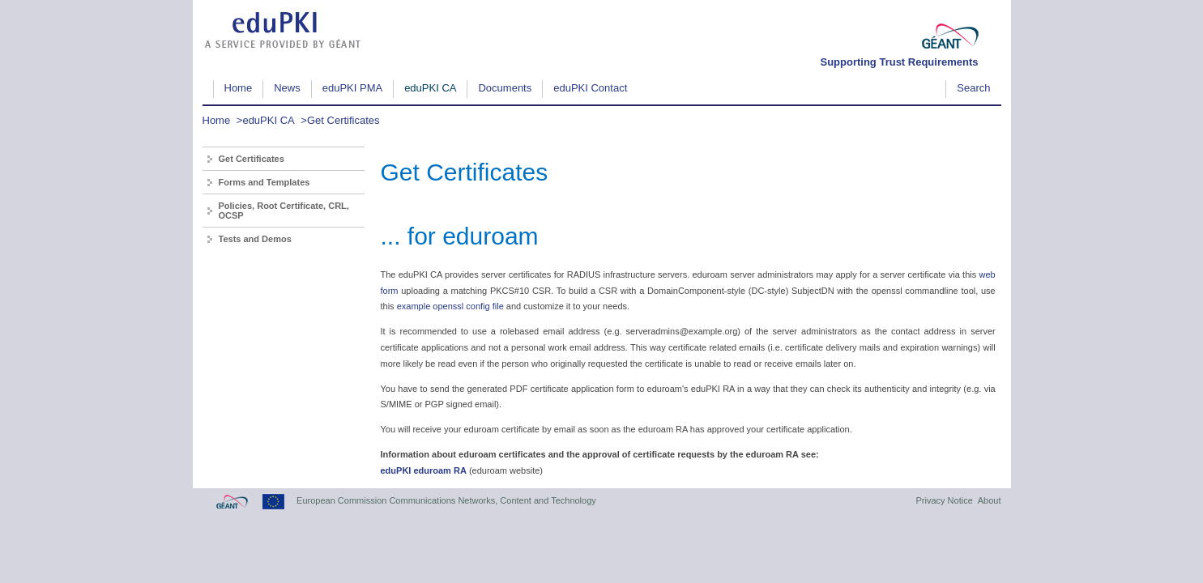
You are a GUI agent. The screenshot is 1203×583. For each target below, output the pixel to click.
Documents (504, 88)
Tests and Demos (255, 239)
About (989, 500)
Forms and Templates (264, 182)
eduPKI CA (430, 88)
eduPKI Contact (590, 88)
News (287, 88)
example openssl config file (450, 306)
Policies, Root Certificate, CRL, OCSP (284, 210)
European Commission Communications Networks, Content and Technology (446, 500)
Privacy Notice (943, 500)
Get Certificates (343, 120)
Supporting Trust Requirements (899, 62)
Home (238, 88)
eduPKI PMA (352, 88)
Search (973, 88)
